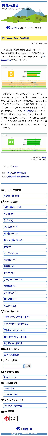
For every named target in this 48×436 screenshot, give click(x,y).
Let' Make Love (10, 394)
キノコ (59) (9, 214)
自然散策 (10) (10, 286)
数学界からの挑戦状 (13, 343)
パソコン (16, 28)
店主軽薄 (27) (10, 299)
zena (44, 157)
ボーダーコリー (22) (13, 279)
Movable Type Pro (29, 434)
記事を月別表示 (11, 355)
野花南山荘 (10, 5)
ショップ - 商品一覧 (13, 406)
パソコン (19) (10, 260)
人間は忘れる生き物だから (18, 176)
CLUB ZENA (9, 388)
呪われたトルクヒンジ (14, 330)
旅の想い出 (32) (11, 233)
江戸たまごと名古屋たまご (16, 317)
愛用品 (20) (9, 266)
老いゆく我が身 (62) (13, 240)
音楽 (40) (8, 247)
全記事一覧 (27, 429)
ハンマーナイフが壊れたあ (16, 324)
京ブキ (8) (8, 220)
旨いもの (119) (10, 227)
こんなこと (29, 111)
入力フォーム (10, 377)
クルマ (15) (9, 273)
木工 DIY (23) (10, 306)
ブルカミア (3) (10, 293)
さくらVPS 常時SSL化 (16, 173)
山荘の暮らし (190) (13, 207)
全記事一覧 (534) (12, 196)
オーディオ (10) (11, 253)
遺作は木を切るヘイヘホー (16, 337)
